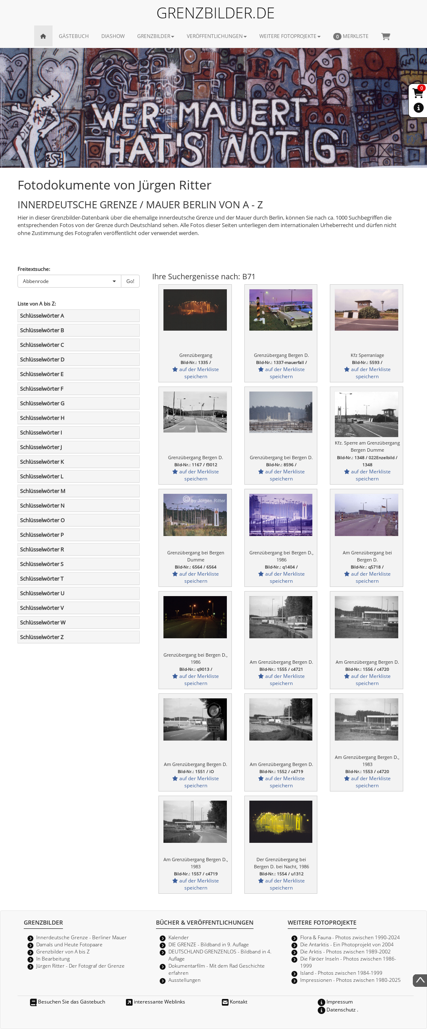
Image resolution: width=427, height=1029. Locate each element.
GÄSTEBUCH (74, 36)
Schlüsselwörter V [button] (42, 608)
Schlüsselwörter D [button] (42, 359)
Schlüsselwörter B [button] (42, 330)
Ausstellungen (184, 979)
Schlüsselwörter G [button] (42, 403)
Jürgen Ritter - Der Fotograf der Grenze (80, 965)
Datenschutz (337, 1009)
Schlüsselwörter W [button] (42, 622)
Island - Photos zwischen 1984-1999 (341, 972)
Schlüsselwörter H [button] (42, 418)
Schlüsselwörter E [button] (41, 374)
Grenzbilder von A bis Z (63, 951)
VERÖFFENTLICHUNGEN (217, 36)
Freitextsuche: (34, 268)
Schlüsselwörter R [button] (42, 549)
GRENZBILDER (155, 36)
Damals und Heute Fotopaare (69, 944)
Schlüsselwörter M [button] (42, 491)
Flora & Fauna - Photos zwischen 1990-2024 (350, 937)
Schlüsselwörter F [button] (41, 388)
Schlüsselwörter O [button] (42, 520)
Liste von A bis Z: (37, 303)
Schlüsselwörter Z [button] (41, 637)
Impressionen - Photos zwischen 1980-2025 (350, 979)
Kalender (178, 937)
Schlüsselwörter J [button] (41, 447)
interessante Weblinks (155, 1001)
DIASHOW (113, 36)
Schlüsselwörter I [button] (41, 432)
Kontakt (234, 1001)
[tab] (78, 315)
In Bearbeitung (53, 958)
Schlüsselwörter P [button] (42, 535)
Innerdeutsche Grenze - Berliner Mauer (81, 937)
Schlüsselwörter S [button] (41, 564)
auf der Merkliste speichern (195, 372)
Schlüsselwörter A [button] (42, 315)
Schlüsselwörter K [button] (42, 461)
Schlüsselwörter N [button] (42, 505)
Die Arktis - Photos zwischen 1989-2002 (345, 951)
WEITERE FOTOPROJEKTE (290, 36)
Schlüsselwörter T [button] (41, 578)
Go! (130, 281)
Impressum (335, 1001)
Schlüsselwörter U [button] (42, 593)
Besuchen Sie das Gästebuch (67, 1001)
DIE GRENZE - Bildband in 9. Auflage (208, 944)
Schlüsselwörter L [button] (41, 476)
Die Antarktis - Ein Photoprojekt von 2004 (347, 944)
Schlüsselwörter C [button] (42, 345)
